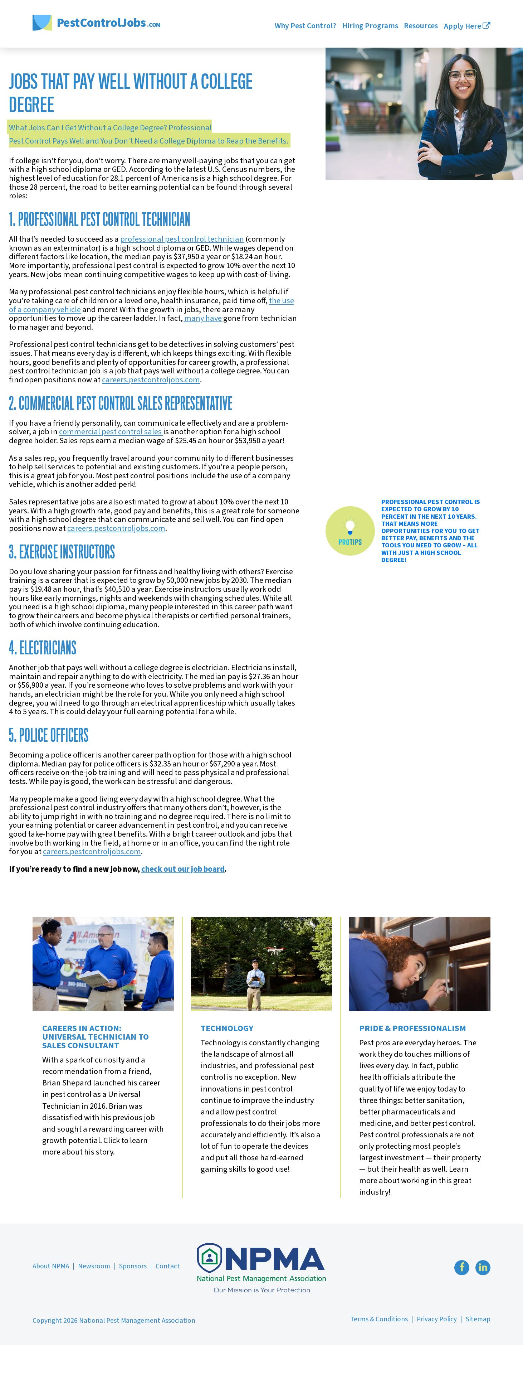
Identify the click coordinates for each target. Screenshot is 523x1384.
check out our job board (183, 869)
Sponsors (133, 1266)
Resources (421, 27)
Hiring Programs (370, 27)
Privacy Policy (437, 1319)
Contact (168, 1266)
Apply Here (467, 27)
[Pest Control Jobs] (97, 23)
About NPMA (51, 1266)
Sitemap (478, 1319)
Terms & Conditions (379, 1319)
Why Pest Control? (305, 27)
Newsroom (94, 1266)
